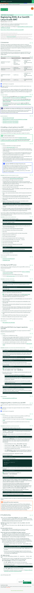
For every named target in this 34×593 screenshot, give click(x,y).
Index (4, 4)
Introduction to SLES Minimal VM (9, 258)
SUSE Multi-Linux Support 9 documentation (10, 121)
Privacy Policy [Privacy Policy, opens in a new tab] (8, 587)
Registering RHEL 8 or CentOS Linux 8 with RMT (13, 4)
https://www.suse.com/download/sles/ (16, 178)
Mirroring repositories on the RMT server (10, 398)
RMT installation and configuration (9, 322)
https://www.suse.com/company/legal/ (11, 36)
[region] (17, 588)
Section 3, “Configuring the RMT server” (19, 97)
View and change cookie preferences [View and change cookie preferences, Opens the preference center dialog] (17, 590)
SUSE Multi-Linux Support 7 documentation (10, 122)
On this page (4, 9)
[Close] (33, 585)
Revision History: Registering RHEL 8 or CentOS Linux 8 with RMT (12, 29)
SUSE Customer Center (11, 147)
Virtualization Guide (6, 260)
